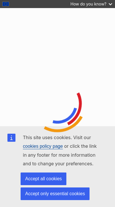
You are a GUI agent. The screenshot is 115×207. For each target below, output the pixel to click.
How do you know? (91, 3)
